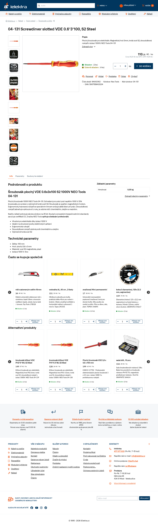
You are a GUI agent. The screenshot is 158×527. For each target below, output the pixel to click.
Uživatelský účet (37, 470)
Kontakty (87, 449)
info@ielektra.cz (138, 456)
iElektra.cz (11, 21)
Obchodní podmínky (39, 467)
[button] (102, 5)
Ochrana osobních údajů (93, 470)
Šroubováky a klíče (45, 21)
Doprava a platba (38, 452)
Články (34, 478)
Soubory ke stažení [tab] (35, 176)
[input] (22, 321)
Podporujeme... (89, 467)
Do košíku (143, 66)
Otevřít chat (133, 461)
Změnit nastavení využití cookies (66, 467)
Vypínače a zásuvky (19, 457)
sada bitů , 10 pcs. (123, 360)
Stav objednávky (38, 474)
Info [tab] (11, 176)
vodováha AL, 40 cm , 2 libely (61, 289)
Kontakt (34, 456)
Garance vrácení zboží (40, 460)
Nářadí (20, 21)
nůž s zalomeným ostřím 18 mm (28, 289)
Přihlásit (144, 498)
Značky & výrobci (60, 460)
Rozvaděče (15, 461)
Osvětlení (15, 469)
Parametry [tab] (19, 176)
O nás (85, 460)
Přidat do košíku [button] (35, 321)
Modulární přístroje (19, 465)
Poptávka (56, 463)
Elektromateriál (17, 453)
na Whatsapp (130, 466)
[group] (28, 292)
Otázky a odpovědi (60, 456)
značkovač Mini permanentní (95, 289)
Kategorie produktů (39, 449)
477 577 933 (119, 451)
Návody (56, 449)
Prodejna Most (89, 452)
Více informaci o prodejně (125, 483)
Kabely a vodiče (17, 449)
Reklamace (35, 463)
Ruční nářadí (30, 21)
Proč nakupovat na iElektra (94, 456)
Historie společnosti (91, 463)
